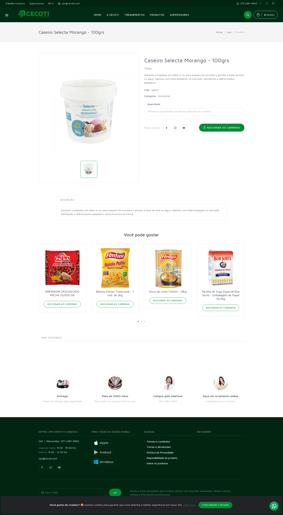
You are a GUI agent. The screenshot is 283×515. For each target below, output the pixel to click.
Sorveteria (164, 95)
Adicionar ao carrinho (221, 127)
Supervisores (36, 3)
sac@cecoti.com (69, 3)
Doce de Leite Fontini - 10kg (168, 291)
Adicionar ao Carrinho (62, 304)
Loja (229, 32)
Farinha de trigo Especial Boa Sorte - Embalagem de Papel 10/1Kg (221, 295)
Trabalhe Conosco (15, 3)
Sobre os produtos (157, 463)
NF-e (51, 3)
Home (219, 32)
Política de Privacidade (160, 452)
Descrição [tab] (67, 199)
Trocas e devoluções (159, 446)
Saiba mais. (189, 509)
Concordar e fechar (215, 509)
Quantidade (153, 104)
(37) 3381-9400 (248, 3)
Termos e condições (158, 441)
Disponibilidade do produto (162, 457)
